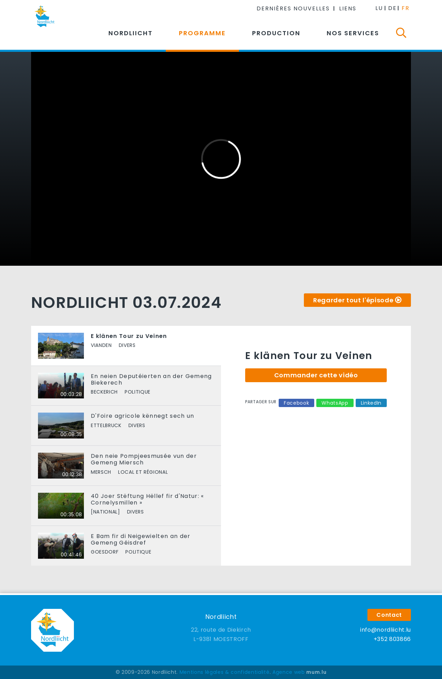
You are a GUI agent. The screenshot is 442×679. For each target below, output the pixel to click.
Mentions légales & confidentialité (225, 672)
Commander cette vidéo (316, 375)
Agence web (288, 672)
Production (276, 33)
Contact (389, 615)
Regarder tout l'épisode (353, 300)
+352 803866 (392, 639)
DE (392, 8)
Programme (202, 33)
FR (406, 8)
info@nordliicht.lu (385, 630)
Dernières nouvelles (293, 8)
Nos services (353, 33)
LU (379, 8)
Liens (347, 8)
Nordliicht (130, 33)
